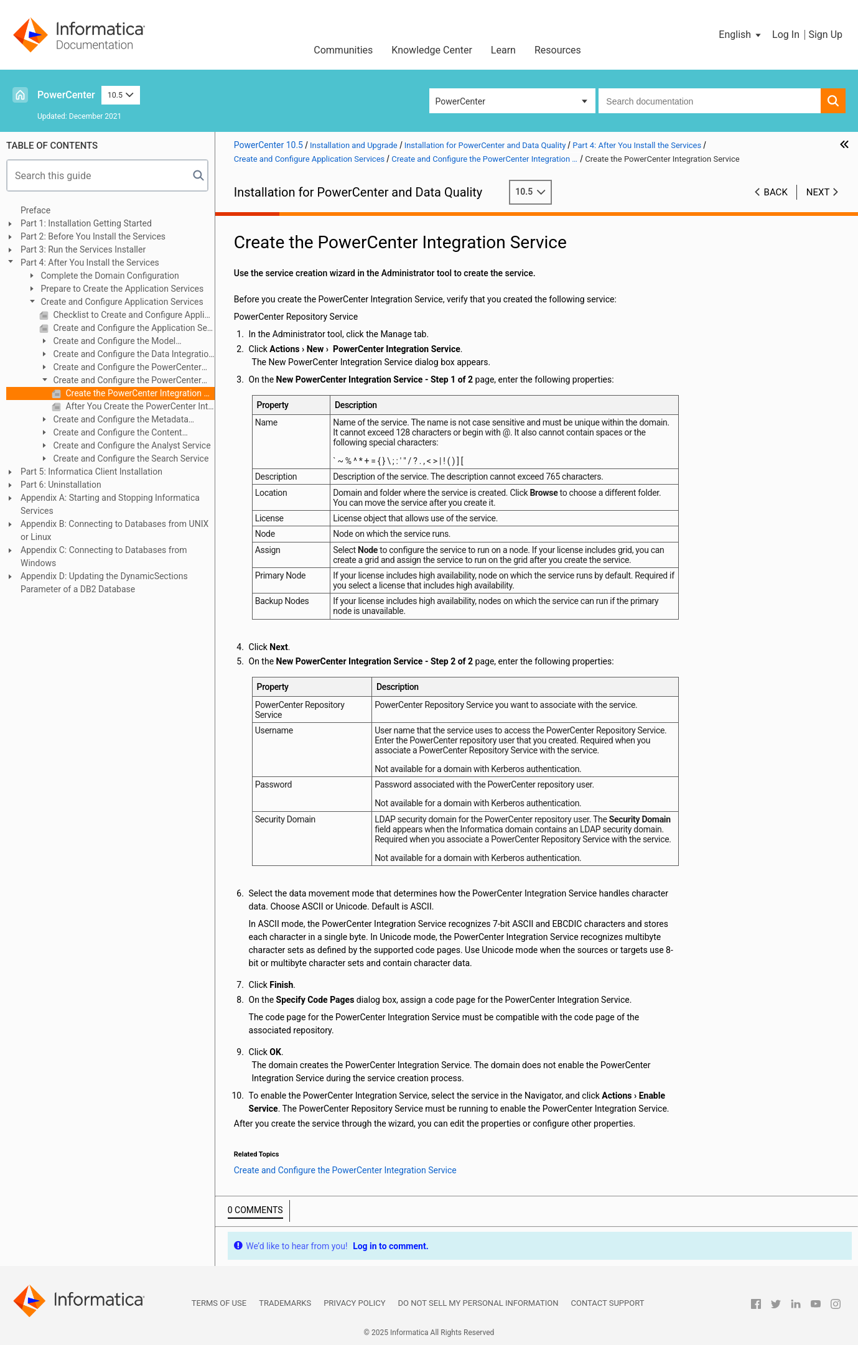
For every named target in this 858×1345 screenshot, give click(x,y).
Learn (503, 50)
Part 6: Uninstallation (61, 485)
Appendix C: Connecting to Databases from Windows (104, 556)
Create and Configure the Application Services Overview (133, 328)
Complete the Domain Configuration (109, 276)
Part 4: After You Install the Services (90, 263)
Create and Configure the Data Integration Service (126, 355)
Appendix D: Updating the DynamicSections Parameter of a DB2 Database (104, 582)
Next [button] (818, 192)
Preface (35, 210)
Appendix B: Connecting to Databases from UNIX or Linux (114, 530)
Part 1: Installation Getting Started (86, 223)
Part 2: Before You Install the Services (93, 236)
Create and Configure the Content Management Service (110, 433)
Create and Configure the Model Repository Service (107, 342)
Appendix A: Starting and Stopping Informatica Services (110, 504)
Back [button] (776, 192)
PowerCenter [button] (460, 101)
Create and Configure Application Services (121, 302)
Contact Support (608, 1303)
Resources (557, 50)
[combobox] (710, 100)
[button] (741, 35)
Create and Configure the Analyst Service (131, 445)
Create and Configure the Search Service (129, 458)
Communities (343, 50)
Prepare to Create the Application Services (121, 289)
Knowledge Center (431, 50)
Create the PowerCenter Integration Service (139, 393)
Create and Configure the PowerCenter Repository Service (120, 368)
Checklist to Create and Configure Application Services (133, 315)
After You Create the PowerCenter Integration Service (139, 406)
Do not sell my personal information (478, 1303)
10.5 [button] (121, 95)
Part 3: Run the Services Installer (83, 249)
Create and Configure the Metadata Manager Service (114, 420)
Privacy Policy (354, 1303)
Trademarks (285, 1303)
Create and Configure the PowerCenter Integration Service (120, 381)
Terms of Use (219, 1303)
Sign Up (825, 34)
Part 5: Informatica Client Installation (91, 472)
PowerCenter (66, 95)
